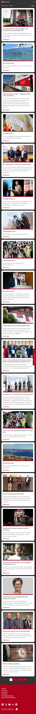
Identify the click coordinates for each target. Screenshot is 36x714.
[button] (34, 2)
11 (21, 679)
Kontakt (3, 688)
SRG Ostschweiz (4, 5)
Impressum (4, 690)
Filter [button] (32, 5)
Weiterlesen (6, 39)
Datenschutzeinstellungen (8, 697)
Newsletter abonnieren (9, 709)
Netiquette (4, 694)
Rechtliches (4, 692)
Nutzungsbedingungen (7, 695)
